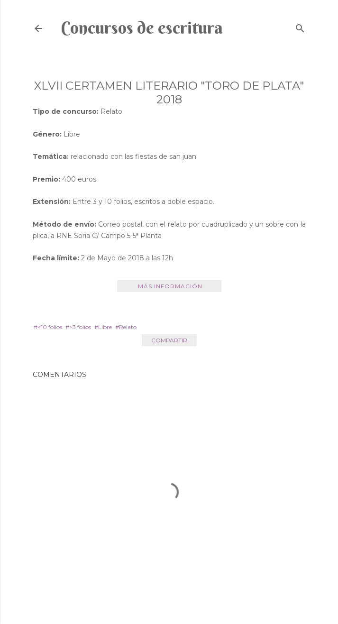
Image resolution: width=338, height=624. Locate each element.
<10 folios (49, 326)
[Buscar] (300, 26)
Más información (170, 286)
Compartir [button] (169, 340)
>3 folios (80, 326)
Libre (105, 326)
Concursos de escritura (142, 27)
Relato (128, 326)
